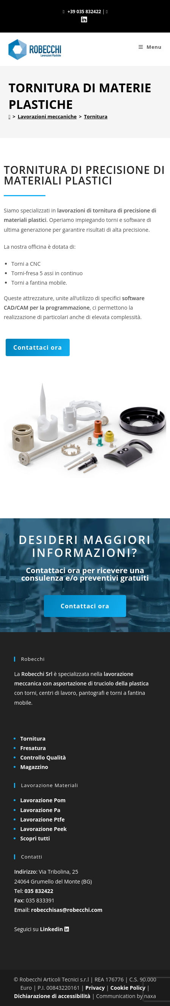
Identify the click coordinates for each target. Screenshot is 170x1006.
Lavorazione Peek (43, 828)
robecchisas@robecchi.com (67, 909)
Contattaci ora (37, 347)
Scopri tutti (35, 838)
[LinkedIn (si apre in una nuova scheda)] (85, 19)
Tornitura (96, 116)
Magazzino (34, 766)
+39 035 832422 (84, 11)
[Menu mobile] (150, 46)
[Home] (9, 116)
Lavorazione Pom (43, 800)
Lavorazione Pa (40, 810)
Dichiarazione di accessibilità (52, 996)
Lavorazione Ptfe (42, 819)
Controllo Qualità (43, 757)
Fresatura (33, 748)
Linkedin (54, 929)
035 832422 (39, 890)
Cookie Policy (128, 987)
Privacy (95, 987)
